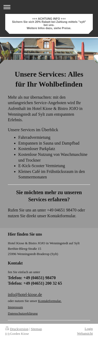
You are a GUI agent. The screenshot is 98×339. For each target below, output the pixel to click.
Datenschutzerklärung (23, 313)
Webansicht (85, 333)
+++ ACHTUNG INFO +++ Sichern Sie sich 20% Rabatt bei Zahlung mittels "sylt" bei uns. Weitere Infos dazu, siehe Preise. (49, 23)
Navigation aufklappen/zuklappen (49, 7)
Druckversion (16, 329)
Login (89, 329)
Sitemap (36, 329)
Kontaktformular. (50, 301)
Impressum (15, 307)
